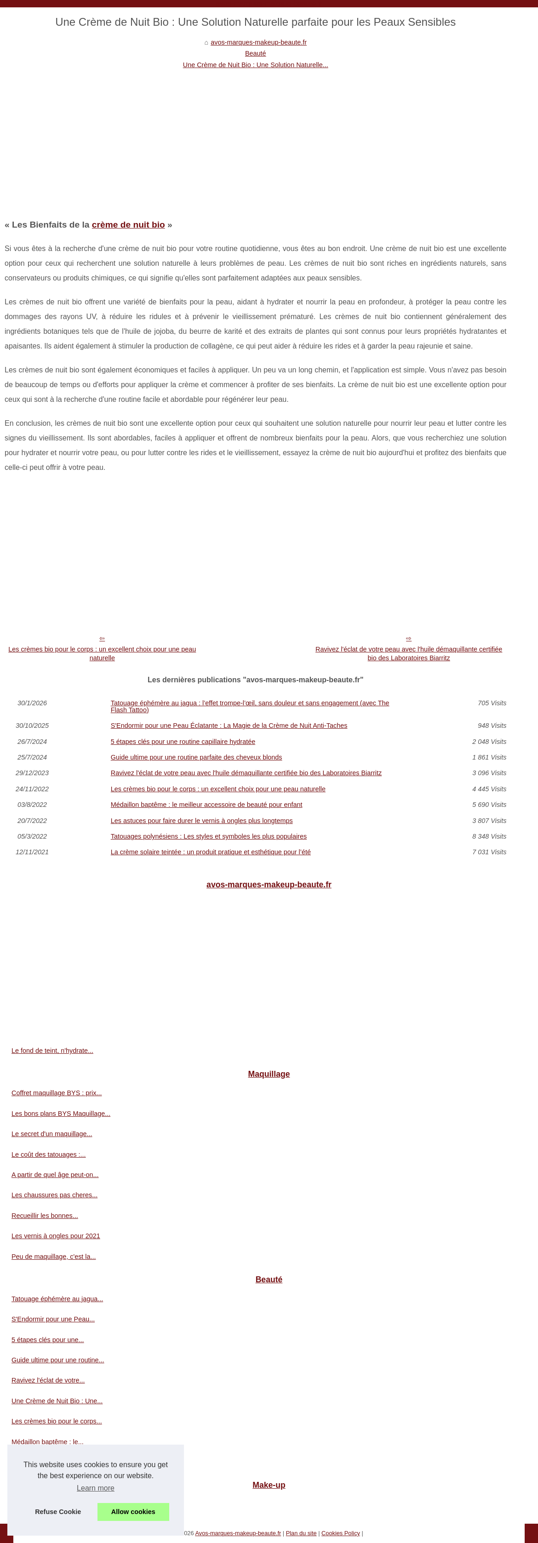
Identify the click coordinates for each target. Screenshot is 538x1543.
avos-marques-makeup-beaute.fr (259, 42)
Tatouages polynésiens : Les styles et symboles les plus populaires (209, 836)
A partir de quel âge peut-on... (55, 1174)
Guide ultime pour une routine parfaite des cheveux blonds (196, 757)
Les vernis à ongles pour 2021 (55, 1236)
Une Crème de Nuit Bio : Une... (57, 1401)
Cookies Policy (340, 1533)
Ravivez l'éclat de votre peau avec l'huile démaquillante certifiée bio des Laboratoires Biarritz (408, 654)
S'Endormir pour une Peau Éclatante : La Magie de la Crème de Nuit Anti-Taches (229, 725)
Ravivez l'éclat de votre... (48, 1380)
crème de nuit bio (128, 224)
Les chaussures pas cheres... (54, 1195)
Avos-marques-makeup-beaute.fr (238, 1533)
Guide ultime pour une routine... (57, 1360)
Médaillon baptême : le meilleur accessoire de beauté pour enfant (207, 804)
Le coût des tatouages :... (48, 1154)
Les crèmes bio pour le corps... (56, 1421)
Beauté (255, 53)
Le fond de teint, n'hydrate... (52, 1050)
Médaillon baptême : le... (47, 1442)
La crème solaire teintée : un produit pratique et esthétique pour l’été (211, 852)
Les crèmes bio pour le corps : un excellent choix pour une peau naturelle (102, 654)
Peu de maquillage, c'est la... (53, 1256)
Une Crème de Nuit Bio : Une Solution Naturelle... (255, 65)
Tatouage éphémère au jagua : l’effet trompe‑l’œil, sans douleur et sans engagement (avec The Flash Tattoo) (250, 706)
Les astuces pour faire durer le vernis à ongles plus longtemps (202, 820)
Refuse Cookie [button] (58, 1511)
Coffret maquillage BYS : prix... (56, 1093)
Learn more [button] (95, 1488)
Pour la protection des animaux (57, 1504)
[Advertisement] (255, 139)
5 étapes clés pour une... (47, 1339)
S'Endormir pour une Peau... (53, 1319)
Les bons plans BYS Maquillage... (60, 1113)
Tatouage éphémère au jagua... (57, 1299)
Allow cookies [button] (133, 1511)
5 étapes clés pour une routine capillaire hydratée (183, 741)
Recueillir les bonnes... (44, 1215)
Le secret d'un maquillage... (51, 1133)
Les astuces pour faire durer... (55, 1462)
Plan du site (301, 1533)
